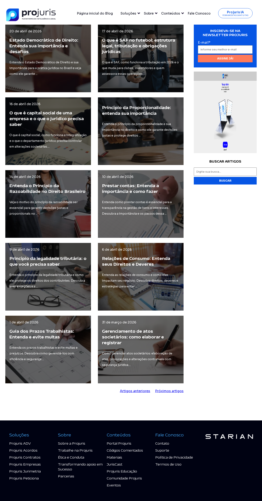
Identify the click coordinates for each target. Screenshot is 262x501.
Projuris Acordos (23, 450)
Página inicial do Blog (95, 13)
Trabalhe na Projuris (75, 450)
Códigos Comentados (125, 450)
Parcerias (66, 476)
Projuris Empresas (25, 464)
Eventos (114, 485)
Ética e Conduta (71, 457)
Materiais (114, 457)
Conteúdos (170, 13)
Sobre (149, 13)
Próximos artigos (169, 391)
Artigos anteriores (135, 391)
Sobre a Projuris (71, 443)
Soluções (128, 13)
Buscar (225, 180)
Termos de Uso (168, 464)
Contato (162, 443)
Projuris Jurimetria (25, 471)
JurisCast (114, 464)
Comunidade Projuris (124, 478)
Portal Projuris (119, 443)
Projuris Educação (122, 471)
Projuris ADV (20, 443)
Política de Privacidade (174, 457)
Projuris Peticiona (24, 478)
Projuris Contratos (25, 457)
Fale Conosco (199, 13)
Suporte (162, 450)
